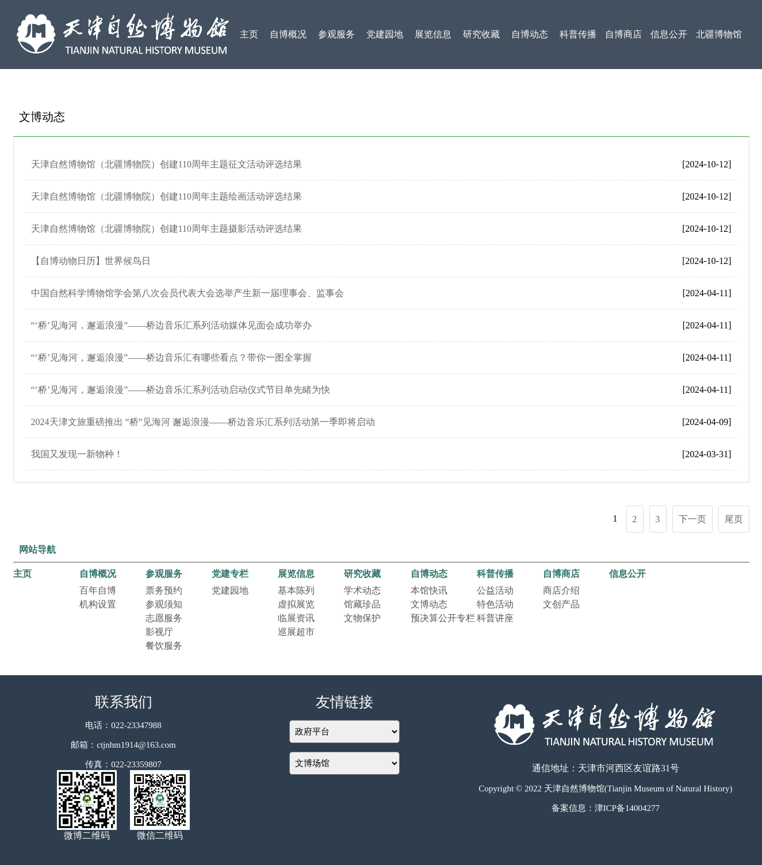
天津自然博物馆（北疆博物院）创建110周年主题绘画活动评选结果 (166, 196)
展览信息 (433, 34)
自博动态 (529, 34)
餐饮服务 (163, 645)
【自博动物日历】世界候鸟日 (91, 261)
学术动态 (362, 590)
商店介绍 (561, 590)
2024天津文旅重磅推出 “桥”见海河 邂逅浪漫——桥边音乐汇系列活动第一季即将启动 (203, 422)
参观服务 (336, 34)
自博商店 (623, 34)
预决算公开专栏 (443, 618)
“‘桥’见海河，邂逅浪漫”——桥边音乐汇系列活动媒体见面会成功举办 (171, 325)
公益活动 (495, 590)
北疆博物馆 (719, 34)
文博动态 (429, 604)
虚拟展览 (296, 604)
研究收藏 (481, 34)
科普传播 (578, 34)
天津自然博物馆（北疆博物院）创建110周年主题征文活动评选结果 (166, 164)
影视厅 (159, 632)
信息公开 (668, 34)
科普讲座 (495, 618)
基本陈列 (296, 590)
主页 (249, 34)
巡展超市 (296, 632)
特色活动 (495, 604)
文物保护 (362, 618)
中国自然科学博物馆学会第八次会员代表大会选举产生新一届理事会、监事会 (187, 293)
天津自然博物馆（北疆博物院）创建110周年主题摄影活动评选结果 (166, 229)
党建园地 (384, 34)
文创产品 (561, 604)
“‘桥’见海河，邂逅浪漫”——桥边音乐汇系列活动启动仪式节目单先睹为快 (181, 390)
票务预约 (163, 590)
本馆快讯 (429, 590)
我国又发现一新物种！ (77, 454)
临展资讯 (296, 618)
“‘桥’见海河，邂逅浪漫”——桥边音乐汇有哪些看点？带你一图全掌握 (171, 357)
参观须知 (163, 604)
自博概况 (288, 34)
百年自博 (97, 590)
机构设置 (97, 604)
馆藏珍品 (362, 604)
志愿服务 (163, 618)
